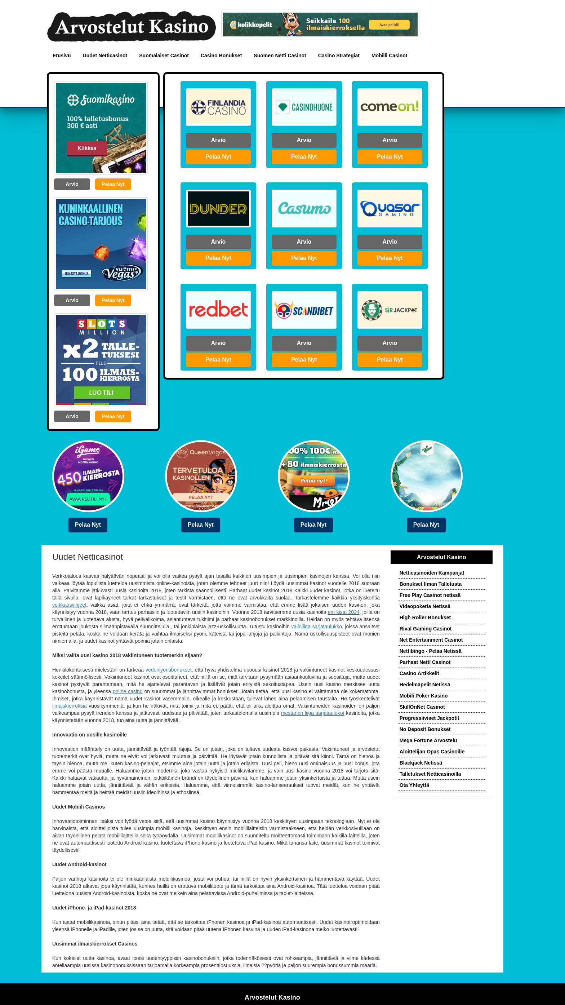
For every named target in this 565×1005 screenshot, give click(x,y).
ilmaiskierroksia (69, 706)
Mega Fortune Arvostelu (428, 740)
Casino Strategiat (339, 55)
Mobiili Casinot (390, 55)
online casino (128, 691)
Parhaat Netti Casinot (425, 662)
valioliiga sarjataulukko (316, 626)
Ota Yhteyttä (414, 785)
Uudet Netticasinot (105, 55)
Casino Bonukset (221, 55)
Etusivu (62, 55)
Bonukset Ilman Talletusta (431, 584)
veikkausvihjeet (69, 605)
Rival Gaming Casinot (426, 629)
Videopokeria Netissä (425, 606)
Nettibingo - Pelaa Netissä (431, 651)
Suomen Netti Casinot (280, 55)
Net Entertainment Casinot (431, 640)
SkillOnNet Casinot (422, 707)
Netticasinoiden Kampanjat (432, 573)
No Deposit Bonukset (425, 729)
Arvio (72, 184)
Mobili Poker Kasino (424, 696)
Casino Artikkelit (419, 673)
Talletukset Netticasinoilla (430, 774)
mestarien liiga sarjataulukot (312, 713)
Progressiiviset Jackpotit (429, 718)
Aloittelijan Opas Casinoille (432, 751)
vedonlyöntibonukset (169, 670)
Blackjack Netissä (421, 763)
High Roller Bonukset (425, 617)
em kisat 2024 (344, 612)
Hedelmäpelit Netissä (425, 684)
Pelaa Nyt (113, 184)
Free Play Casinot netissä (430, 595)
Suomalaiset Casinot (164, 55)
